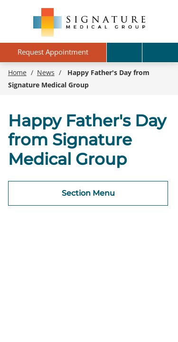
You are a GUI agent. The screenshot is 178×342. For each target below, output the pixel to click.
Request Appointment (53, 52)
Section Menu (88, 193)
